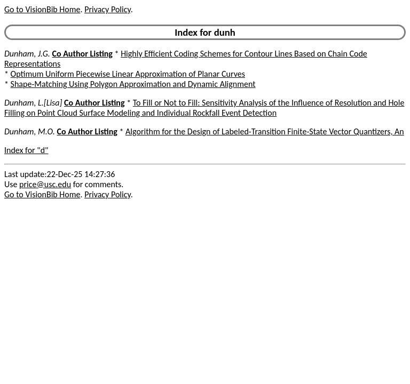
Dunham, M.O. (29, 131)
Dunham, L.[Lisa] (33, 103)
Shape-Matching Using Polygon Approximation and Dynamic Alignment (133, 84)
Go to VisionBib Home (42, 9)
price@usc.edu (45, 184)
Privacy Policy (107, 9)
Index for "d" (26, 150)
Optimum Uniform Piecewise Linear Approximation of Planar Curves (128, 74)
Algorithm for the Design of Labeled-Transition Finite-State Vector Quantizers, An (264, 131)
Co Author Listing (82, 54)
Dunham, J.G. (27, 54)
